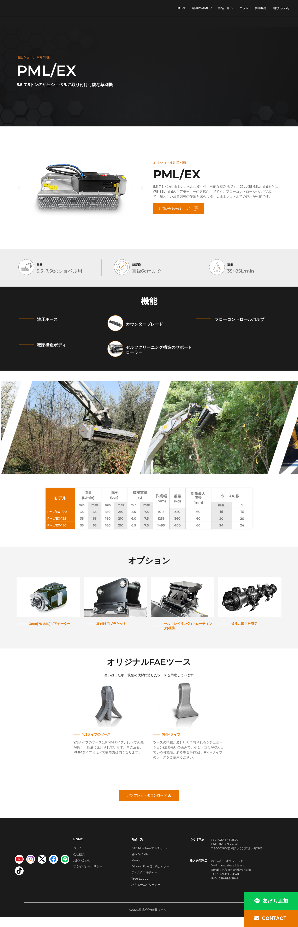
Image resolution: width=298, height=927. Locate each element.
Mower (136, 864)
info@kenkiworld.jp (236, 870)
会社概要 (260, 8)
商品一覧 (225, 8)
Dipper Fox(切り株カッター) (151, 871)
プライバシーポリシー (87, 871)
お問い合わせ (281, 8)
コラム (244, 8)
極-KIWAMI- (139, 856)
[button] (19, 187)
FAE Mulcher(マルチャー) (149, 849)
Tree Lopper (140, 886)
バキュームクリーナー (145, 894)
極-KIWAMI (202, 8)
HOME (181, 8)
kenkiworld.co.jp (233, 865)
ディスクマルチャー (144, 879)
